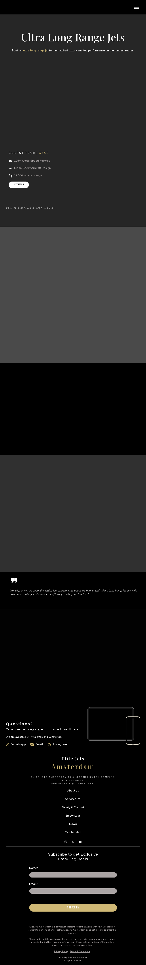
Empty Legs (73, 815)
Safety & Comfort (73, 807)
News (73, 824)
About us (73, 790)
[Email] (32, 744)
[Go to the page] (10, 7)
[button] (19, 185)
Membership (73, 832)
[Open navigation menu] (136, 7)
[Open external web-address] (8, 744)
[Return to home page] (73, 758)
